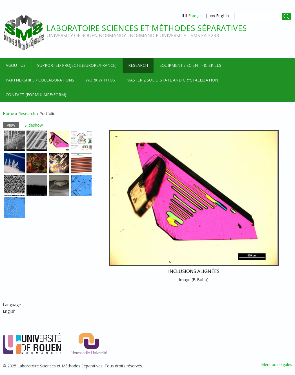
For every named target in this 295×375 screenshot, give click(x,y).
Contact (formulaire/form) (36, 94)
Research (138, 65)
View (13, 125)
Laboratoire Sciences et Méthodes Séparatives (146, 28)
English (219, 15)
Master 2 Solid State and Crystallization (172, 80)
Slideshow (34, 125)
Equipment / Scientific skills (190, 65)
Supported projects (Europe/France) (77, 65)
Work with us (100, 80)
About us (16, 65)
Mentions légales (276, 364)
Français (193, 15)
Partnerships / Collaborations (40, 80)
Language (12, 304)
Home (8, 113)
